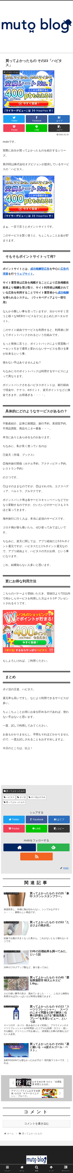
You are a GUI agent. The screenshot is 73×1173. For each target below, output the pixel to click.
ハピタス (9, 797)
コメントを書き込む (36, 1123)
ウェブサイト (24, 273)
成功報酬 (63, 292)
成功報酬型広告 (39, 268)
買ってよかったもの (14, 791)
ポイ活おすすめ (37, 797)
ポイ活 (21, 797)
